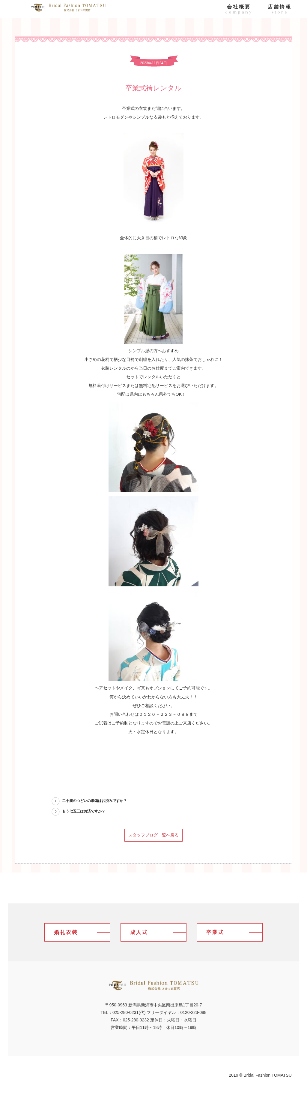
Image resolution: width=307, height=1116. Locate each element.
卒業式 (215, 932)
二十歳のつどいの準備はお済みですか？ (94, 801)
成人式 (139, 932)
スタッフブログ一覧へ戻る (153, 835)
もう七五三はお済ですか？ (83, 811)
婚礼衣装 (66, 932)
